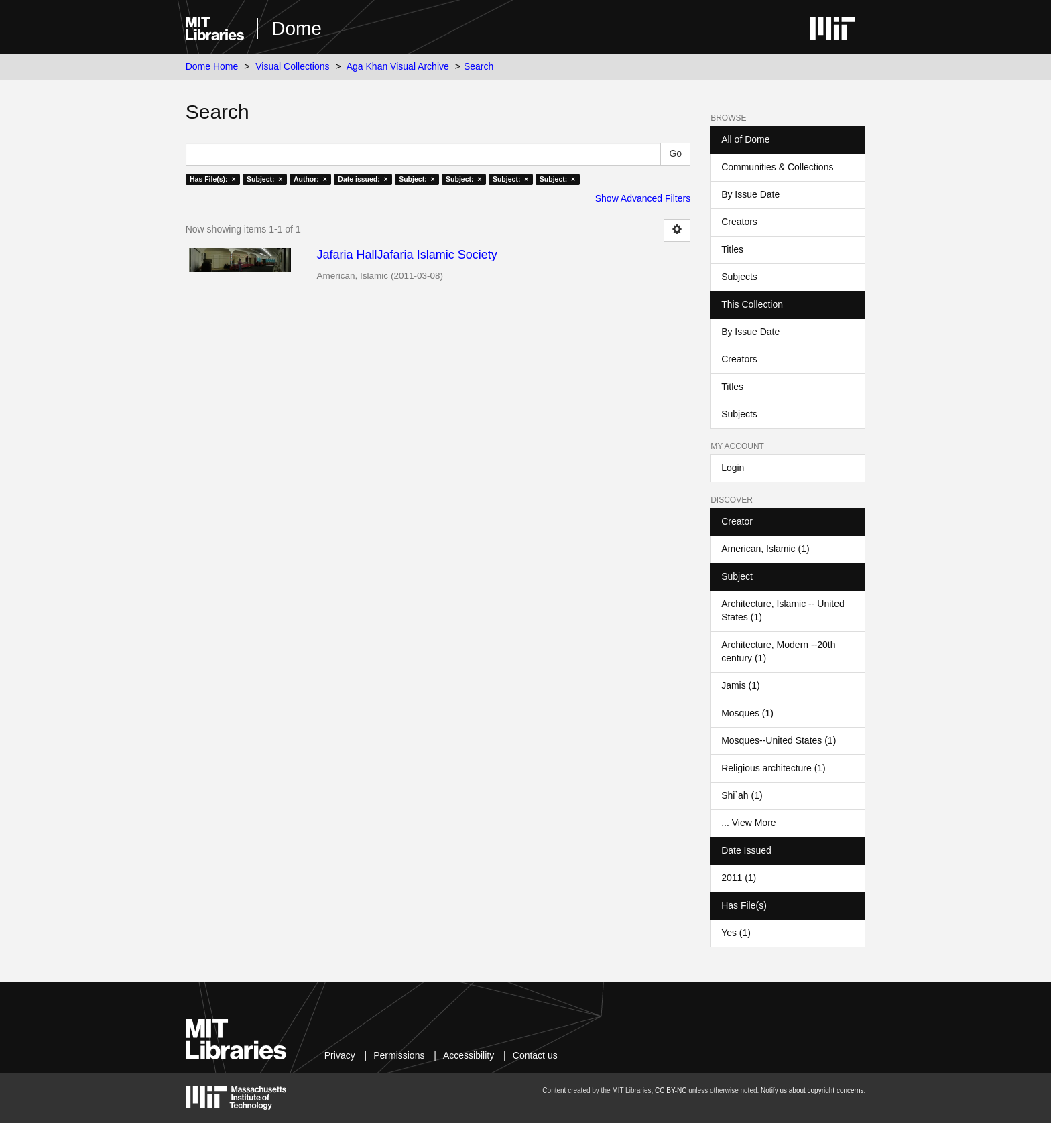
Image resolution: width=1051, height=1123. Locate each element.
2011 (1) (738, 877)
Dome (296, 28)
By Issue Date (750, 194)
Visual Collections (292, 66)
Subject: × (264, 179)
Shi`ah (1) (741, 795)
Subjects (739, 276)
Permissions (398, 1055)
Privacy (339, 1055)
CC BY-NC (670, 1090)
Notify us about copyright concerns (812, 1090)
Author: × (310, 179)
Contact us (535, 1055)
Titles (732, 249)
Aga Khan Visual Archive (398, 66)
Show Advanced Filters (642, 198)
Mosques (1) (747, 713)
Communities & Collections (777, 166)
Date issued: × (362, 179)
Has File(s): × (213, 179)
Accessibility (468, 1055)
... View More (748, 822)
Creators (739, 221)
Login (732, 467)
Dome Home (212, 66)
